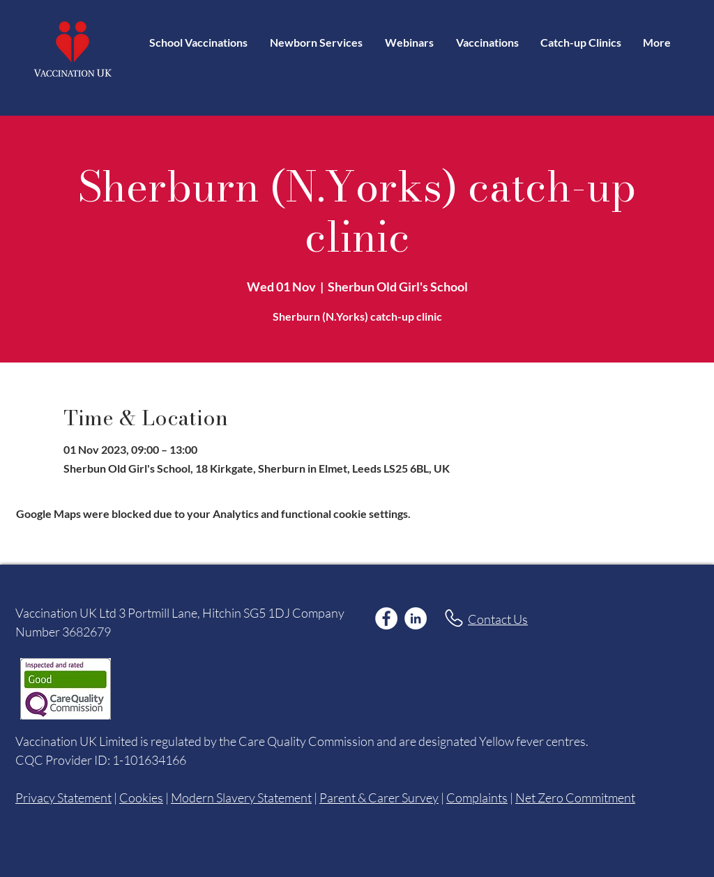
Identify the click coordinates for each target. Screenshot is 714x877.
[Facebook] (386, 618)
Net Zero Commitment (575, 797)
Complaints (477, 797)
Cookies (141, 797)
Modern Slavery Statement (241, 797)
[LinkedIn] (415, 618)
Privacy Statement (63, 797)
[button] (487, 42)
